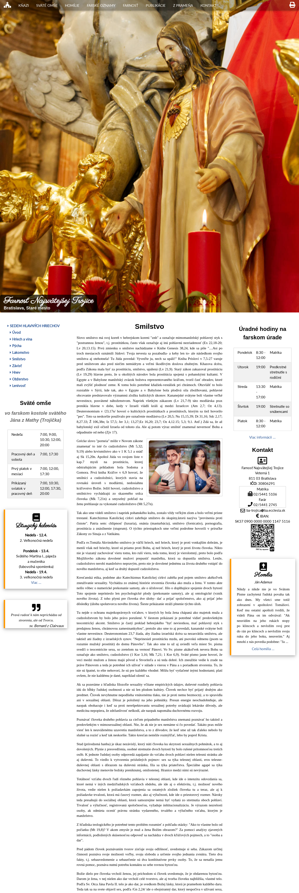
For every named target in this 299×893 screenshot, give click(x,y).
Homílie (72, 5)
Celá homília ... (263, 649)
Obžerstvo (19, 379)
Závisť (15, 366)
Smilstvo (17, 359)
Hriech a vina (21, 339)
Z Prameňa (183, 5)
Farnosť (130, 5)
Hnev (15, 372)
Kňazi (23, 5)
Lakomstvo (19, 352)
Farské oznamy (101, 5)
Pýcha (15, 346)
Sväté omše (46, 5)
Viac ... (36, 582)
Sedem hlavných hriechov (33, 326)
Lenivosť (17, 385)
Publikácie (156, 5)
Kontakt (208, 5)
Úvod (15, 332)
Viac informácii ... (262, 437)
